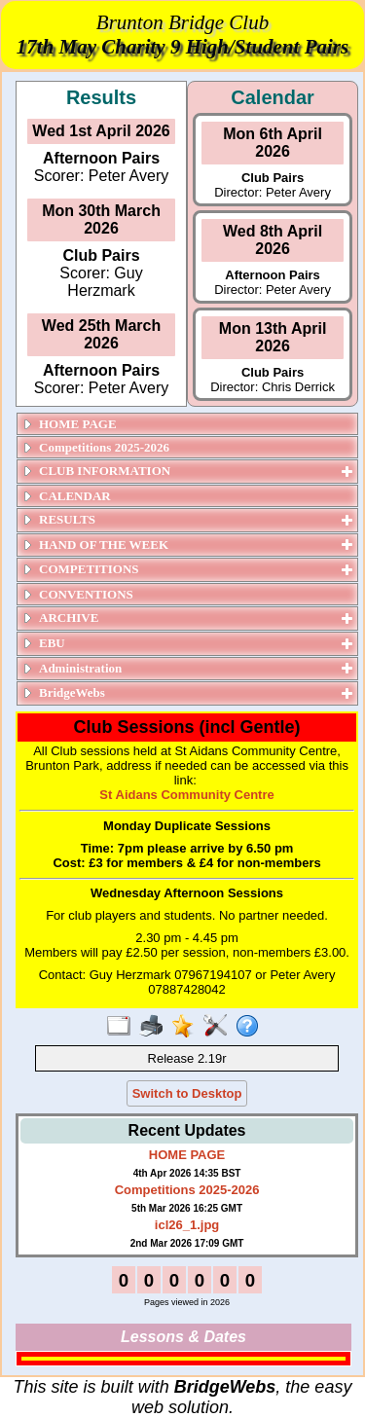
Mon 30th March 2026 (101, 219)
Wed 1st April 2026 (100, 131)
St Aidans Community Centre (186, 794)
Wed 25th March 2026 (101, 334)
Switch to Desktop (187, 1093)
